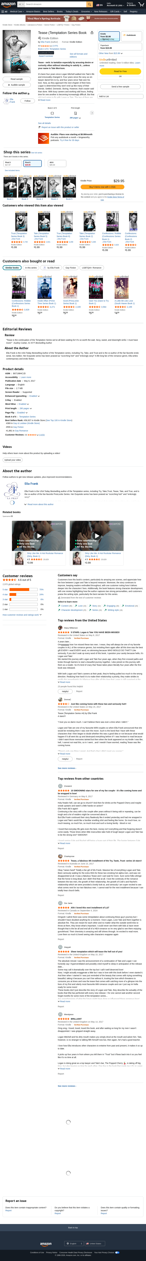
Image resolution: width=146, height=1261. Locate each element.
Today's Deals (72, 11)
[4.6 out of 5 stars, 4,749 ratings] (19, 242)
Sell (125, 11)
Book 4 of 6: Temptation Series (52, 49)
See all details (44, 123)
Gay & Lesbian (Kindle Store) (26, 423)
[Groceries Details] (91, 11)
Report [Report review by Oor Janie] (61, 939)
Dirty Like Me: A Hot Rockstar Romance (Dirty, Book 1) (45, 554)
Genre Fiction (49, 25)
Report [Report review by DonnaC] (79, 759)
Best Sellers (48, 11)
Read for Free (120, 71)
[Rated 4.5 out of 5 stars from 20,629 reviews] (46, 559)
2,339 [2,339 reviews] (78, 307)
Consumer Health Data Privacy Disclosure (75, 1253)
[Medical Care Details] (23, 11)
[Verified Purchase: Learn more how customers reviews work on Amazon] (81, 638)
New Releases (100, 11)
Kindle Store (7, 25)
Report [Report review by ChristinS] (61, 848)
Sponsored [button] (8, 516)
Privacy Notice (51, 1253)
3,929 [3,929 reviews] (26, 310)
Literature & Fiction (34, 25)
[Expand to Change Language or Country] (81, 1244)
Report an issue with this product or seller (58, 127)
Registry (133, 11)
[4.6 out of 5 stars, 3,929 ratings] (110, 245)
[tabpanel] (73, 185)
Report (8, 1210)
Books (60, 11)
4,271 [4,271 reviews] (52, 307)
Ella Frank (45, 42)
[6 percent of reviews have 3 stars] (23, 599)
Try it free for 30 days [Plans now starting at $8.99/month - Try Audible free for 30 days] (69, 140)
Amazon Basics (33, 11)
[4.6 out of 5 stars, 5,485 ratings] (87, 242)
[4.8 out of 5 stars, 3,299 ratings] (65, 242)
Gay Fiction (76, 25)
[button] (4, 11)
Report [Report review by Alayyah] (61, 1006)
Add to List (104, 96)
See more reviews (66, 768)
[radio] (109, 36)
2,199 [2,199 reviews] (129, 307)
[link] (21, 235)
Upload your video (12, 460)
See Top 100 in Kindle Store (59, 420)
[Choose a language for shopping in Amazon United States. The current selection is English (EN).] (99, 4)
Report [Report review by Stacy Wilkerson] (79, 691)
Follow (28, 101)
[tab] (13, 163)
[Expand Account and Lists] (123, 5)
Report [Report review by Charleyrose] (61, 895)
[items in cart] (141, 4)
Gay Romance (21, 431)
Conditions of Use (37, 1253)
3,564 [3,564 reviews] (103, 307)
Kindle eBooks (20, 25)
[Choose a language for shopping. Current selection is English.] (72, 1243)
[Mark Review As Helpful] (65, 691)
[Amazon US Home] (45, 1245)
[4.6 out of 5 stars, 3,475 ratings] (133, 245)
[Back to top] (73, 1230)
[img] (10, 187)
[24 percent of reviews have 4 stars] (23, 594)
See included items (12, 170)
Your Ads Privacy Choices (104, 1253)
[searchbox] (55, 4)
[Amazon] (8, 4)
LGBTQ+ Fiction (63, 25)
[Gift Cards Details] (120, 11)
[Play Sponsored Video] (38, 536)
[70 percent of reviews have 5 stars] (23, 589)
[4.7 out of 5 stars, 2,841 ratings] (42, 242)
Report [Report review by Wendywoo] (61, 1074)
